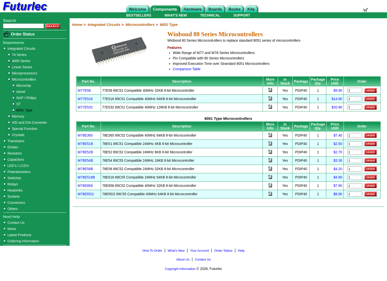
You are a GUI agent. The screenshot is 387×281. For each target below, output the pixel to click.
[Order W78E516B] (354, 177)
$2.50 (337, 144)
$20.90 (336, 107)
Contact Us (13, 223)
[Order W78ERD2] (354, 194)
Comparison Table (187, 69)
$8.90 (337, 194)
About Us (182, 259)
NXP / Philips (24, 98)
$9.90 (337, 90)
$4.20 (337, 169)
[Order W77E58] (354, 90)
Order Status (23, 34)
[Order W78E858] (354, 185)
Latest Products (17, 235)
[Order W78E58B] (354, 169)
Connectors (14, 203)
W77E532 (85, 107)
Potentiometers (17, 172)
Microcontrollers (22, 79)
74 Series (17, 55)
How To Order (152, 250)
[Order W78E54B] (354, 160)
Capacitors (13, 159)
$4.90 (337, 177)
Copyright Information (180, 269)
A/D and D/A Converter (27, 122)
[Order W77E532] (354, 107)
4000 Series (19, 61)
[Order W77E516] (354, 98)
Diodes (10, 147)
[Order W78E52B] (354, 152)
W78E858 (85, 186)
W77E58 (84, 90)
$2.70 (337, 152)
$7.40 (337, 135)
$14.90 (336, 99)
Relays (10, 184)
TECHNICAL (210, 15)
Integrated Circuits (19, 49)
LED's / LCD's (16, 166)
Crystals (16, 135)
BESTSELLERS (138, 15)
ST (16, 104)
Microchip (21, 86)
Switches (12, 178)
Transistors (13, 141)
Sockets (11, 196)
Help (241, 250)
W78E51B (85, 144)
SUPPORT (241, 15)
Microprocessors (22, 73)
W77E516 (85, 99)
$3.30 (337, 160)
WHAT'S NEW (176, 15)
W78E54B (85, 160)
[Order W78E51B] (354, 143)
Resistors (12, 153)
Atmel (18, 92)
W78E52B (85, 152)
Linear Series (20, 67)
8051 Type (22, 110)
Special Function (23, 129)
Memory (16, 116)
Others (10, 209)
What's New (176, 250)
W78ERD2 (85, 194)
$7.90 (337, 186)
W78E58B (85, 169)
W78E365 (85, 135)
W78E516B (86, 177)
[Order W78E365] (354, 135)
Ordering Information (21, 241)
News (9, 229)
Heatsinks (12, 190)
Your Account (199, 250)
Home (77, 24)
